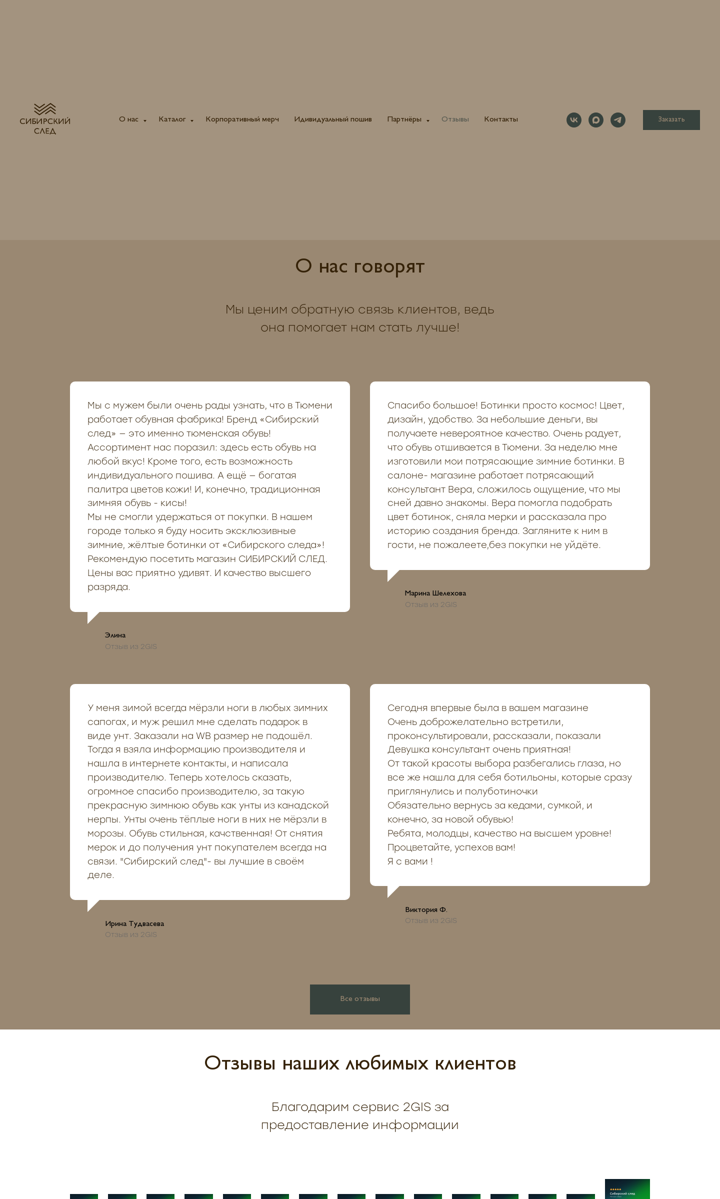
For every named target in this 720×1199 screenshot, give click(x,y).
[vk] (574, 120)
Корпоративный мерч (242, 120)
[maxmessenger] (596, 120)
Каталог (173, 120)
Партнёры (405, 120)
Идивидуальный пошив (333, 120)
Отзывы (455, 120)
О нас (129, 120)
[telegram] (618, 120)
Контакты (501, 120)
